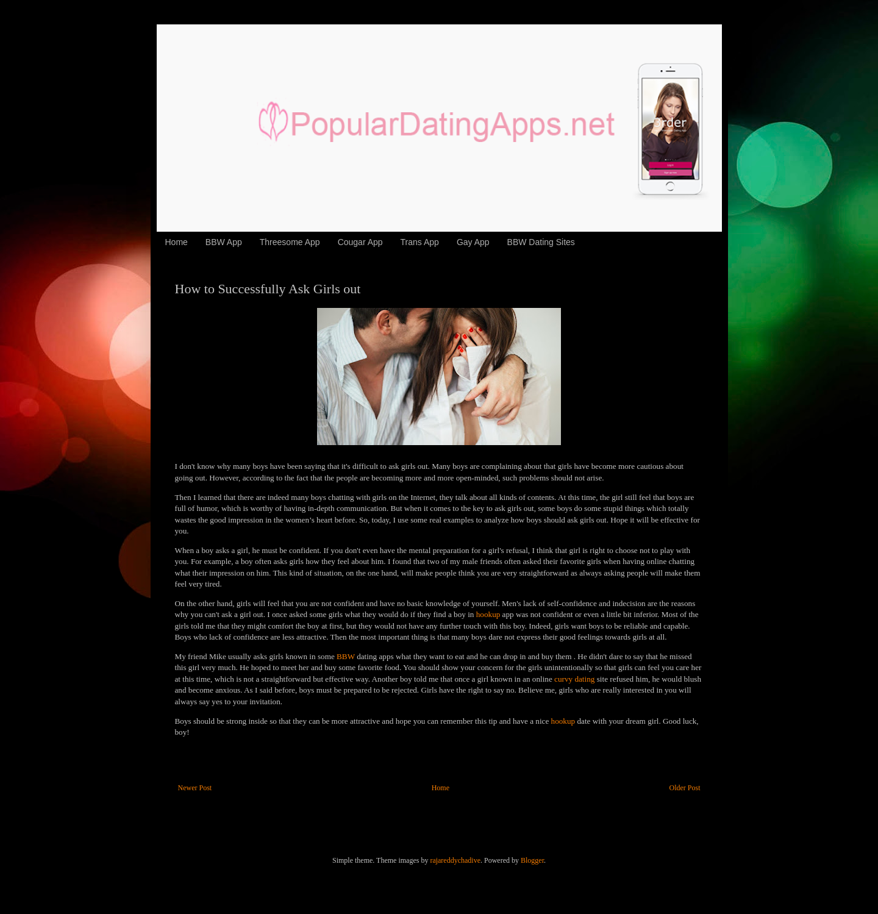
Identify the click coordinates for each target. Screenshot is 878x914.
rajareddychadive (455, 860)
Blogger (532, 860)
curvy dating (574, 679)
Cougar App (360, 242)
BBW (346, 656)
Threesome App (290, 242)
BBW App (223, 242)
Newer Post (195, 788)
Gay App (473, 242)
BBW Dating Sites (541, 242)
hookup (488, 614)
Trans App (420, 242)
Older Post (685, 788)
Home (176, 242)
